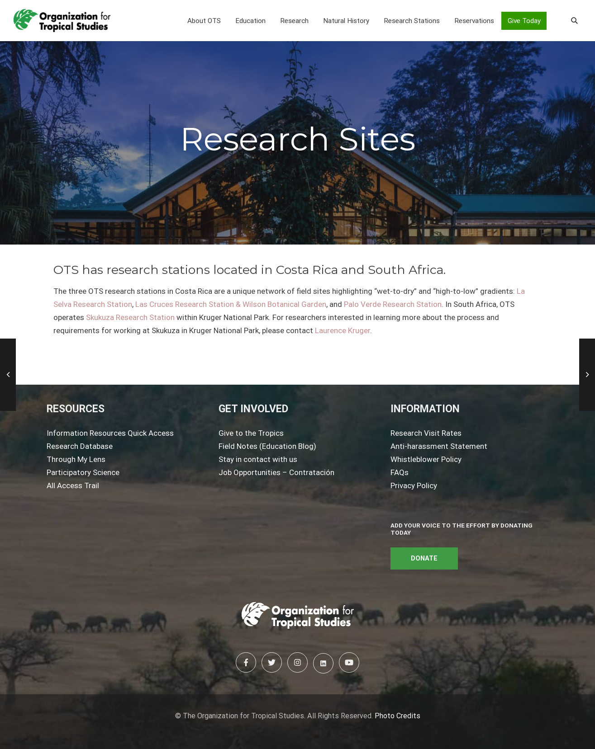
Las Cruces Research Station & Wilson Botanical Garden (230, 304)
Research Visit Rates (426, 433)
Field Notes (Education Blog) (267, 446)
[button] (204, 20)
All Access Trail (73, 485)
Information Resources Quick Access (110, 433)
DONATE (424, 558)
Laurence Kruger (342, 330)
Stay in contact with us (258, 459)
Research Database (80, 446)
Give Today (524, 21)
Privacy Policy (413, 485)
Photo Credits (397, 715)
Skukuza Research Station (130, 317)
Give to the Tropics (251, 433)
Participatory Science (83, 472)
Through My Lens (76, 459)
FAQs (399, 472)
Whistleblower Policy (426, 459)
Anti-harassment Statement (438, 446)
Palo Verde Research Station (393, 304)
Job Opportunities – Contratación (276, 472)
